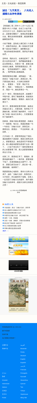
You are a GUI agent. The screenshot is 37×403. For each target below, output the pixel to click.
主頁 (4, 3)
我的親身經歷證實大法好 (12, 213)
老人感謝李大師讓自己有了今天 (14, 210)
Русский (23, 376)
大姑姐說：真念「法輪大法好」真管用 (17, 207)
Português (24, 373)
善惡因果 (22, 3)
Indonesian (5, 383)
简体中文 (5, 348)
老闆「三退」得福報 (11, 218)
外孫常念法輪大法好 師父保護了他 (16, 215)
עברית (4, 373)
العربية (23, 345)
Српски (23, 383)
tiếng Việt (24, 397)
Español (23, 362)
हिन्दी (3, 376)
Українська (24, 394)
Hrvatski (5, 380)
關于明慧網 (6, 331)
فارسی (23, 366)
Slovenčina (24, 380)
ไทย (22, 387)
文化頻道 (12, 3)
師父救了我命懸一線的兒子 (13, 223)
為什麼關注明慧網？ (8, 338)
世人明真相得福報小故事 (12, 226)
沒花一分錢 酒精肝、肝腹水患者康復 (17, 220)
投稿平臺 (5, 334)
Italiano (4, 387)
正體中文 (5, 345)
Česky (23, 352)
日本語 (4, 390)
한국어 (4, 394)
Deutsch (23, 355)
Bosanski (24, 348)
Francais (23, 369)
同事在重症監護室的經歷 (12, 228)
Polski (4, 397)
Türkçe (23, 390)
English (23, 359)
